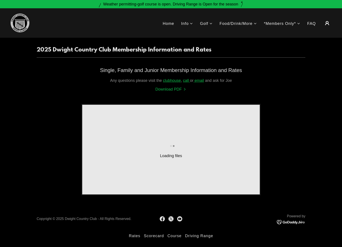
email (198, 80)
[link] (19, 23)
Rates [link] (134, 236)
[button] (187, 24)
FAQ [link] (311, 23)
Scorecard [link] (154, 236)
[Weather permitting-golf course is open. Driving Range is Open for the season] (171, 4)
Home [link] (168, 23)
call (186, 80)
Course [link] (175, 236)
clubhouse (172, 80)
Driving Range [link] (199, 236)
